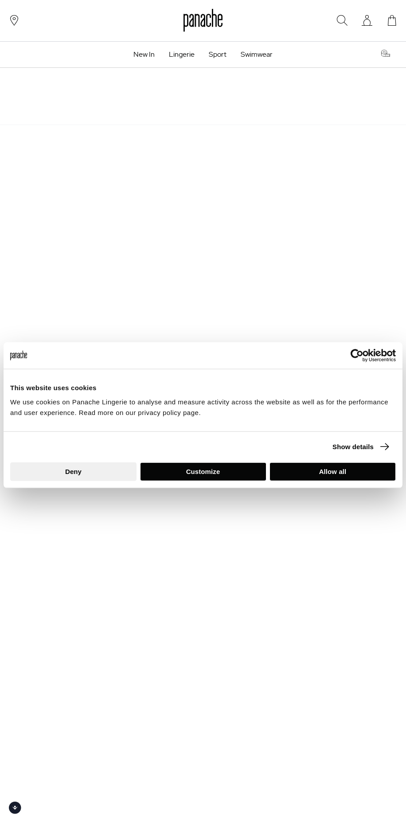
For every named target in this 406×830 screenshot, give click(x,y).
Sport (217, 54)
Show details (353, 446)
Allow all (333, 471)
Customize (203, 471)
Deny (73, 471)
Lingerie (182, 54)
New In (144, 54)
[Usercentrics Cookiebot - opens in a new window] (357, 355)
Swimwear (257, 54)
